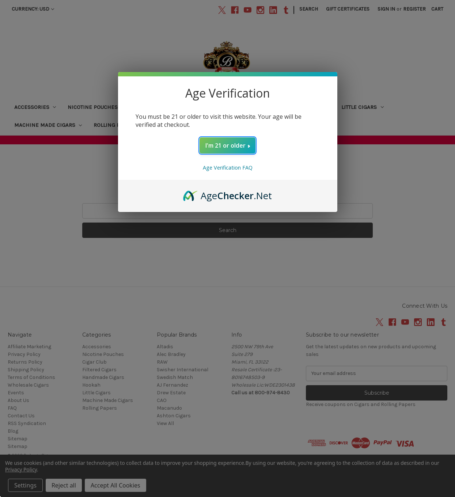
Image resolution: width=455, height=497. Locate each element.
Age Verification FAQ (228, 167)
